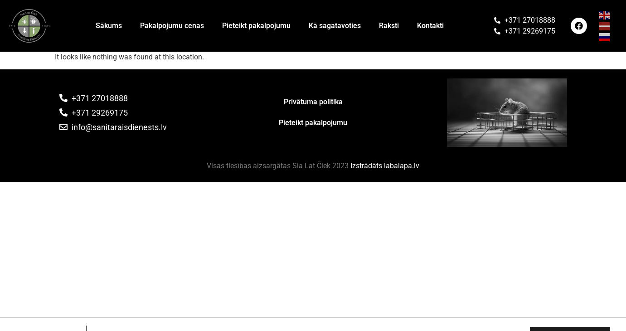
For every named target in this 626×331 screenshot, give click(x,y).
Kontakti (430, 25)
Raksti (389, 25)
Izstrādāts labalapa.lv (384, 165)
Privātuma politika (313, 101)
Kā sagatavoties (335, 25)
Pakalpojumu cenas (172, 25)
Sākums (109, 25)
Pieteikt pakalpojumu (256, 25)
